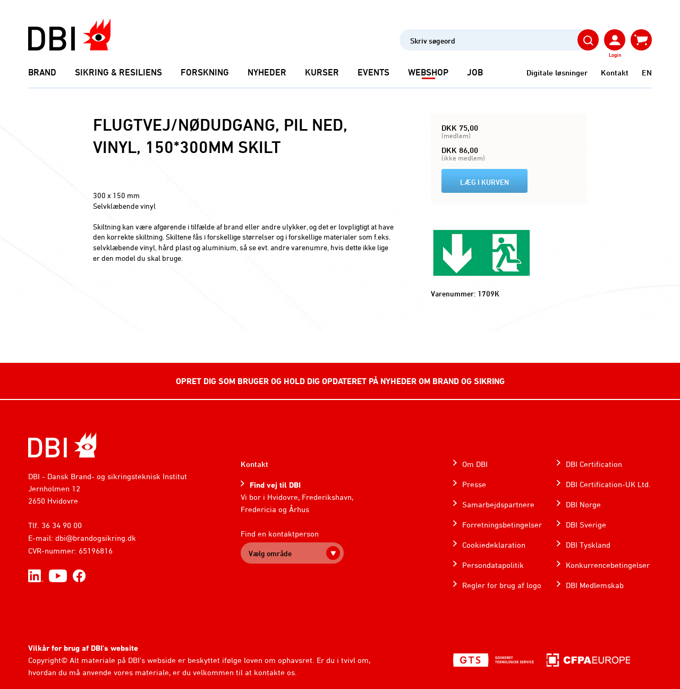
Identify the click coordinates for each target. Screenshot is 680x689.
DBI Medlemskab (595, 585)
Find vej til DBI (275, 484)
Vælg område (270, 553)
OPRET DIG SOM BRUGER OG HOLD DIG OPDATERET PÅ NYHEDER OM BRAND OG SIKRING (340, 381)
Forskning (205, 72)
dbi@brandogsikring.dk (95, 537)
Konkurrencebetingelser (608, 564)
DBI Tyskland (588, 544)
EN (647, 72)
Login (615, 54)
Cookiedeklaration (493, 544)
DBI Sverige (586, 524)
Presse (474, 484)
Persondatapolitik (493, 564)
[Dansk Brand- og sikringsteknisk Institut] (69, 34)
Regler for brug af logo (501, 585)
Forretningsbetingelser (502, 524)
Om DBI (475, 464)
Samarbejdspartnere (498, 504)
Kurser (322, 72)
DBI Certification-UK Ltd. (608, 484)
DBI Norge (583, 504)
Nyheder (267, 72)
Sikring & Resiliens (118, 72)
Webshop (428, 72)
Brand (42, 72)
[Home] (62, 445)
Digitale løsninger (557, 72)
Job (475, 72)
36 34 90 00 (61, 525)
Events (373, 72)
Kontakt (614, 72)
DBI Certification (594, 464)
